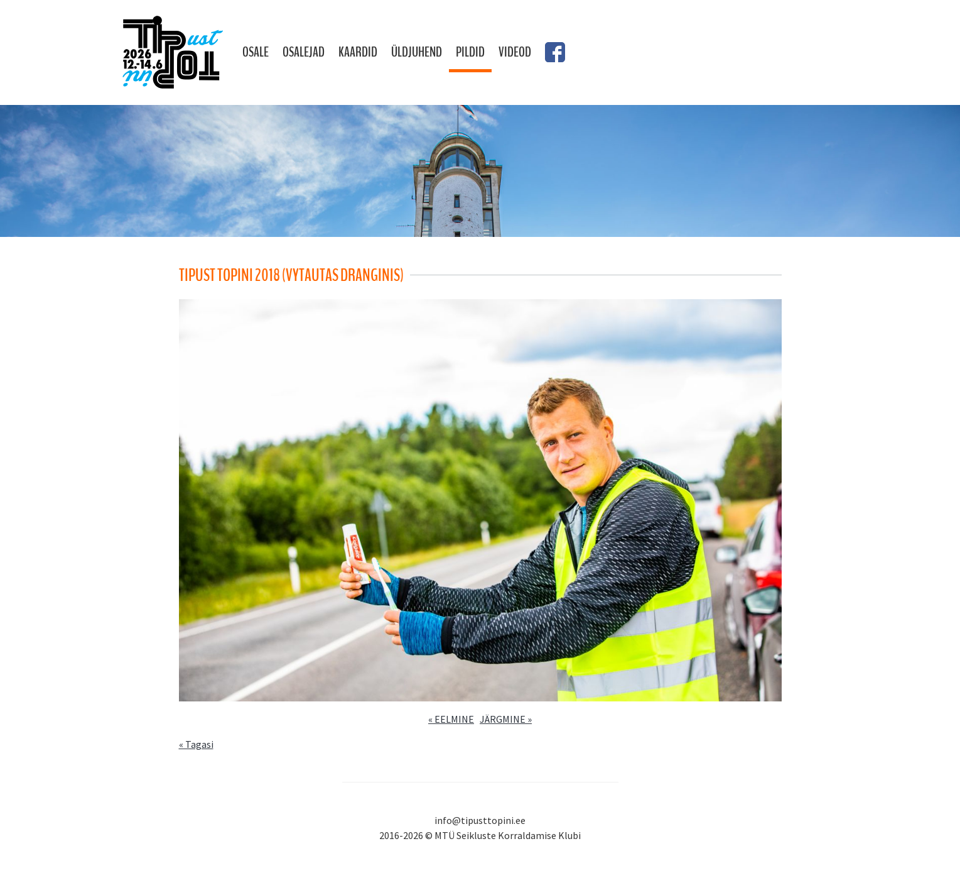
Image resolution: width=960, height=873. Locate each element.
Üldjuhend (416, 52)
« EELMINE (451, 719)
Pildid (470, 52)
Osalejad (304, 52)
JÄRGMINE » (506, 719)
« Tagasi (196, 744)
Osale (255, 52)
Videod (515, 52)
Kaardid (357, 52)
